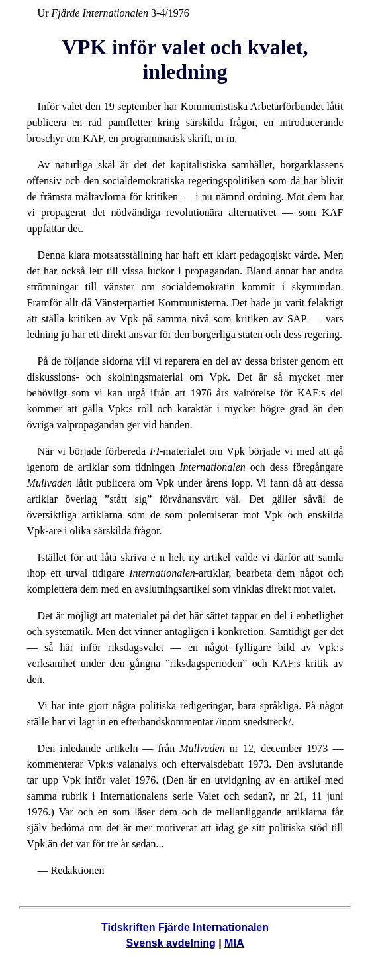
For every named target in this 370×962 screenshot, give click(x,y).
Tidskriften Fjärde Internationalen (185, 927)
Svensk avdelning (171, 943)
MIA (234, 943)
